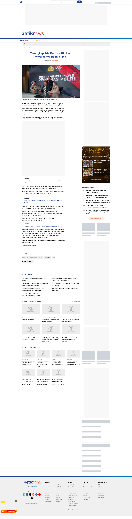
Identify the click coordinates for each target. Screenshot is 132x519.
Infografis (88, 43)
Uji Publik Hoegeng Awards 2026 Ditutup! (101, 164)
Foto (94, 43)
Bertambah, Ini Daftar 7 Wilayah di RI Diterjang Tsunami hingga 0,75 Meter (43, 366)
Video (99, 43)
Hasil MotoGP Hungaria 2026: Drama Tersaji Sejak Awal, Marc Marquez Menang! (43, 385)
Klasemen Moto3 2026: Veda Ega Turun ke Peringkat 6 (30, 321)
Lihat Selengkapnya (96, 182)
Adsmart (25, 46)
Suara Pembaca (59, 46)
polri (23, 260)
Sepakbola (47, 500)
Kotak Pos (85, 493)
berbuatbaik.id (71, 487)
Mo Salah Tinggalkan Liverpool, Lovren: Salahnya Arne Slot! (57, 365)
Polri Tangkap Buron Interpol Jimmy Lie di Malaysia (33, 282)
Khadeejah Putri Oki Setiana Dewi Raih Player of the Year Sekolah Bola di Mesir (58, 385)
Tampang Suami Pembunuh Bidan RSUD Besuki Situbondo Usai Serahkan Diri (70, 322)
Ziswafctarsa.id (71, 504)
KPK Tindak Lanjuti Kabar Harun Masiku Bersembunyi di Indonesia (42, 184)
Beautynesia (101, 495)
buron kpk (48, 260)
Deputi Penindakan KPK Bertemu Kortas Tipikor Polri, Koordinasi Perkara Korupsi (35, 297)
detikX (60, 43)
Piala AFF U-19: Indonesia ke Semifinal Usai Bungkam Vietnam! (70, 342)
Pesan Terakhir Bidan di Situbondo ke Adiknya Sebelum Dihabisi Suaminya (50, 322)
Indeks (104, 43)
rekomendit (70, 510)
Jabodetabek (37, 43)
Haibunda (100, 491)
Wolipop (58, 493)
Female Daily (101, 497)
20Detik (57, 497)
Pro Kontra (80, 43)
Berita (29, 43)
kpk (54, 260)
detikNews (25, 50)
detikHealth (58, 491)
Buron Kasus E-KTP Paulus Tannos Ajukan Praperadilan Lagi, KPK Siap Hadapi (33, 292)
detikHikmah (59, 502)
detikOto (47, 502)
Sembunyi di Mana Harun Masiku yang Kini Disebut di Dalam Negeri (43, 204)
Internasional (46, 43)
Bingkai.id (70, 502)
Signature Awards (72, 495)
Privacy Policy (86, 500)
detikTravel (58, 487)
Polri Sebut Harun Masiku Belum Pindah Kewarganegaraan (43, 229)
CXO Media (101, 500)
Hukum (54, 43)
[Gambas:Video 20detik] (29, 248)
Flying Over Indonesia (73, 506)
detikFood (58, 489)
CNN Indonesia (101, 487)
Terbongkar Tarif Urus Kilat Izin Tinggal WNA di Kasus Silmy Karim (97, 209)
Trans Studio (71, 500)
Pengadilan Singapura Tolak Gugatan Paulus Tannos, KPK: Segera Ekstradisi (64, 282)
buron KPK (43, 106)
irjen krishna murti (27, 264)
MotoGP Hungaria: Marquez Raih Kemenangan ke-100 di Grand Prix (73, 366)
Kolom (65, 43)
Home (24, 43)
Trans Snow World (72, 497)
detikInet (47, 493)
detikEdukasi (48, 489)
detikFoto (58, 500)
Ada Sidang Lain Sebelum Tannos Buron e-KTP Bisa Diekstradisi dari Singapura (35, 287)
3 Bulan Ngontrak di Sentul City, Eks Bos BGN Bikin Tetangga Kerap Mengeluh (50, 342)
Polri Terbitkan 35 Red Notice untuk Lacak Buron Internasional (65, 287)
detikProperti (48, 504)
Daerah (41, 46)
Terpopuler (33, 46)
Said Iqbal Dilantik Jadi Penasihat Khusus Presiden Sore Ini (28, 365)
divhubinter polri (32, 260)
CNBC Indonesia (102, 489)
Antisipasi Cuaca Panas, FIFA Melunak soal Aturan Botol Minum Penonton (27, 385)
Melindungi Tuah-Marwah (72, 46)
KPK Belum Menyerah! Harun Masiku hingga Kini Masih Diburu (65, 292)
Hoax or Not (49, 46)
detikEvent (70, 493)
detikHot (47, 495)
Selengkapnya (76, 303)
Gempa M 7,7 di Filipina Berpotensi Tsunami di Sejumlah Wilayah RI (97, 199)
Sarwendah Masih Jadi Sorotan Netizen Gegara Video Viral (30, 341)
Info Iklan (85, 497)
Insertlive (100, 493)
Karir (84, 491)
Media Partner (86, 495)
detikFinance (48, 491)
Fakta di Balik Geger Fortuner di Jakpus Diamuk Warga (96, 194)
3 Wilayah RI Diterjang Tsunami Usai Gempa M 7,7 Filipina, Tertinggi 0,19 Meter (97, 214)
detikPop (58, 504)
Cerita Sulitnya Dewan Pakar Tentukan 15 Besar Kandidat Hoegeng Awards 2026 (101, 173)
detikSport (47, 497)
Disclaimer (85, 502)
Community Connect (73, 512)
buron (41, 260)
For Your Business (72, 508)
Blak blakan (72, 43)
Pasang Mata (71, 489)
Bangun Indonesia (87, 46)
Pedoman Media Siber (88, 489)
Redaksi (85, 487)
